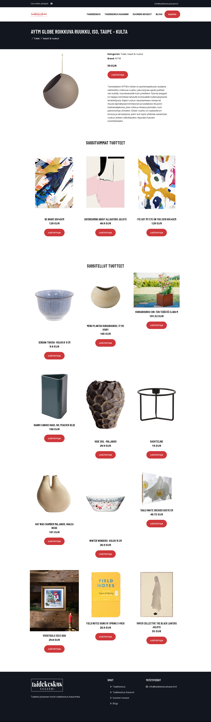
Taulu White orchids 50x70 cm (156, 510)
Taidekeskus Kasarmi (117, 14)
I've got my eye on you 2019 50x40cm (156, 219)
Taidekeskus (94, 14)
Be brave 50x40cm (54, 219)
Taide (37, 38)
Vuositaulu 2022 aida (54, 635)
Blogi (159, 14)
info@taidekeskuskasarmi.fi (166, 3)
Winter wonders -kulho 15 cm (105, 540)
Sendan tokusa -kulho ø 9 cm (54, 342)
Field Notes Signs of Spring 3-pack (105, 623)
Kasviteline (156, 441)
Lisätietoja (117, 74)
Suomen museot (142, 14)
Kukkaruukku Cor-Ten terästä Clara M (156, 311)
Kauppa (172, 14)
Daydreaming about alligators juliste (105, 219)
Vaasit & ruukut (51, 38)
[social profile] (52, 3)
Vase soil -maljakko (106, 441)
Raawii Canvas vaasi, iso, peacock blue (54, 425)
